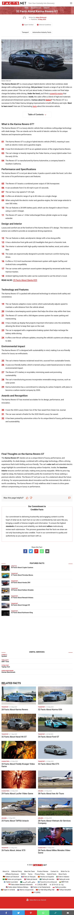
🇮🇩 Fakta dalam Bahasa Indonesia (20, 885)
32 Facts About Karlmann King (22, 612)
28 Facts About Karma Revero (15, 709)
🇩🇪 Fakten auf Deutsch (11, 877)
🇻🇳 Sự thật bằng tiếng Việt (45, 890)
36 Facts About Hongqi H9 (20, 605)
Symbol (4, 656)
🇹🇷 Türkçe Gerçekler (64, 890)
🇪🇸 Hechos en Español (46, 877)
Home (26, 7)
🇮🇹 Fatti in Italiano (62, 877)
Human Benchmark (8, 672)
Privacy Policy (40, 874)
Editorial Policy (16, 871)
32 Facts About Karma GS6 (50, 709)
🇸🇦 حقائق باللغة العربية (27, 882)
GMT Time (5, 662)
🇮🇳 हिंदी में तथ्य (63, 882)
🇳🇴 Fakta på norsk (63, 879)
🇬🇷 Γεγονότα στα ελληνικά (47, 882)
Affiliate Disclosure (12, 874)
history (48, 100)
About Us (5, 871)
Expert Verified (28, 25)
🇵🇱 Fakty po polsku (59, 887)
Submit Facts (51, 874)
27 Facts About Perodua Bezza (22, 575)
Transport (46, 7)
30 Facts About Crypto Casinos (22, 567)
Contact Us (54, 871)
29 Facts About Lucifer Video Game (17, 793)
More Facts (63, 874)
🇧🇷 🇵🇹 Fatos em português (12, 879)
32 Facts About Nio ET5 (48, 764)
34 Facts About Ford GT (48, 737)
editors (49, 526)
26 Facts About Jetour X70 (13, 850)
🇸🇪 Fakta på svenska (47, 879)
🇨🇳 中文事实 (36, 892)
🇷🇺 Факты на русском (25, 890)
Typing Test (6, 667)
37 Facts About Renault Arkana (22, 598)
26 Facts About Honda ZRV (20, 582)
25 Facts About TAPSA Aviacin (15, 821)
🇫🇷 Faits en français (28, 877)
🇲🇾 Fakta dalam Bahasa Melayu (17, 887)
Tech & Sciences (36, 7)
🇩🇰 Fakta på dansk (30, 879)
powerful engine (56, 93)
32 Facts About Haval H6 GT (14, 737)
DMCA (23, 874)
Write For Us (65, 871)
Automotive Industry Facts (41, 32)
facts (35, 106)
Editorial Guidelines (45, 25)
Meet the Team (29, 871)
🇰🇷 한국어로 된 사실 (56, 885)
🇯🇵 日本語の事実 (41, 885)
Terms (30, 874)
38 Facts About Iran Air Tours (51, 793)
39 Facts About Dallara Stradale (22, 590)
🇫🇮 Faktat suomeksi (11, 882)
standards (10, 526)
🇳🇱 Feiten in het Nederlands (40, 887)
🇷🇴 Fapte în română (8, 890)
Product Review (42, 871)
